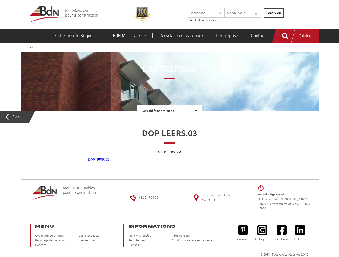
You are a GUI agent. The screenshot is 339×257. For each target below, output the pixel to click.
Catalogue (307, 36)
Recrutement (137, 240)
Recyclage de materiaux (181, 35)
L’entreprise (227, 35)
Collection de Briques (74, 35)
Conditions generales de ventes (193, 240)
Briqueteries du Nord (45, 14)
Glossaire (134, 245)
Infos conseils (181, 236)
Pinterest (243, 233)
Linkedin (300, 233)
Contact (258, 35)
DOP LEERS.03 (98, 160)
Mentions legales (139, 236)
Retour (18, 116)
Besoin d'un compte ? (202, 20)
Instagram (262, 233)
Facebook (281, 233)
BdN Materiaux (127, 35)
